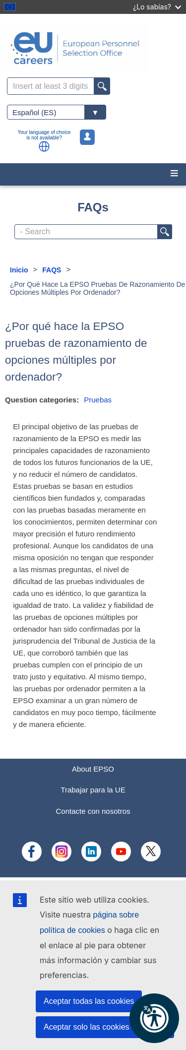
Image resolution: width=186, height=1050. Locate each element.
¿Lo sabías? (157, 6)
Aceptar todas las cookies (89, 1001)
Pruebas (98, 399)
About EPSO (93, 769)
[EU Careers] (93, 48)
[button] (44, 146)
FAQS (51, 270)
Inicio (19, 270)
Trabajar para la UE (93, 790)
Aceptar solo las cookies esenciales (106, 1027)
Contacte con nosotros (93, 811)
